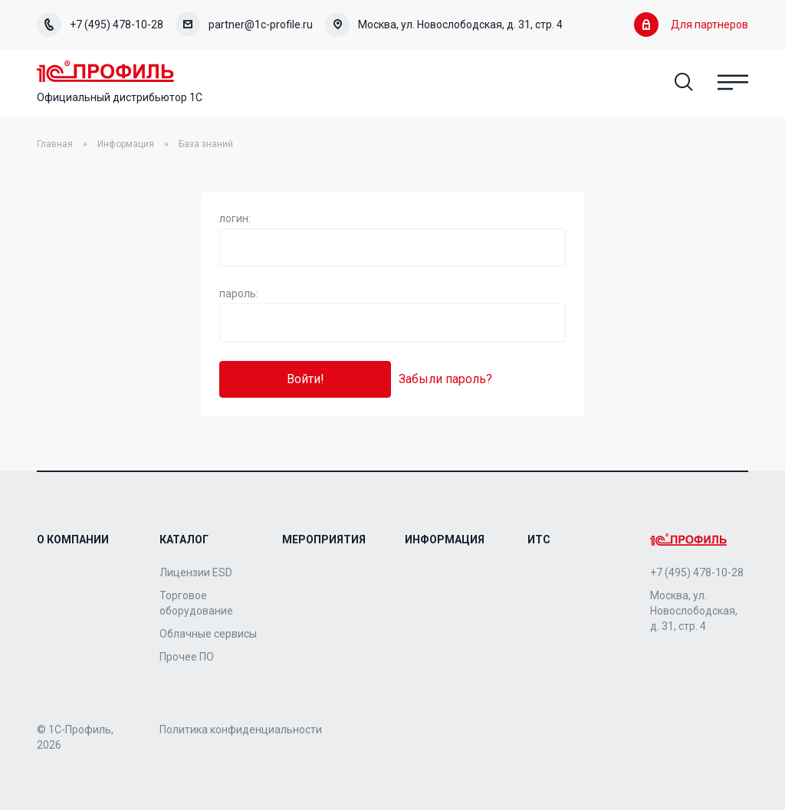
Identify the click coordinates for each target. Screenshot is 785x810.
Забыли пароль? (445, 379)
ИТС (538, 539)
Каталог (184, 539)
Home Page (105, 71)
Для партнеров (691, 24)
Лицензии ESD (195, 572)
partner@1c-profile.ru (244, 24)
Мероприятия (324, 539)
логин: (235, 218)
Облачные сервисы (208, 634)
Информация (125, 144)
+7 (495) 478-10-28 (100, 24)
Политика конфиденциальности (240, 729)
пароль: (238, 293)
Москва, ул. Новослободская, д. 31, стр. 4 (444, 24)
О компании (73, 539)
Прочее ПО (186, 657)
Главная (55, 144)
